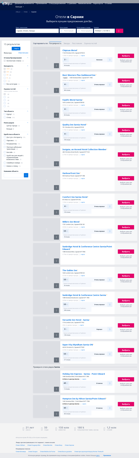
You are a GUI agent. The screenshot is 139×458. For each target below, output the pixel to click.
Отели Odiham (20, 445)
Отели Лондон (32, 451)
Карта (16, 48)
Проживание (41, 3)
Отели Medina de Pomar (47, 451)
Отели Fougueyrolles (34, 445)
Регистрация (64, 27)
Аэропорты (98, 3)
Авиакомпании (84, 3)
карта (82, 55)
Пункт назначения (21, 27)
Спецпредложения (57, 3)
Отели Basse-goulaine (65, 451)
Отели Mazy (58, 445)
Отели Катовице (21, 451)
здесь (98, 455)
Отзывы (108, 3)
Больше (19, 7)
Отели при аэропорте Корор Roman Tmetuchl (88, 451)
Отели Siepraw (69, 445)
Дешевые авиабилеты (24, 3)
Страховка (71, 3)
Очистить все (23, 53)
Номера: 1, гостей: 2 (102, 31)
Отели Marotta (47, 445)
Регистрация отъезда (83, 27)
